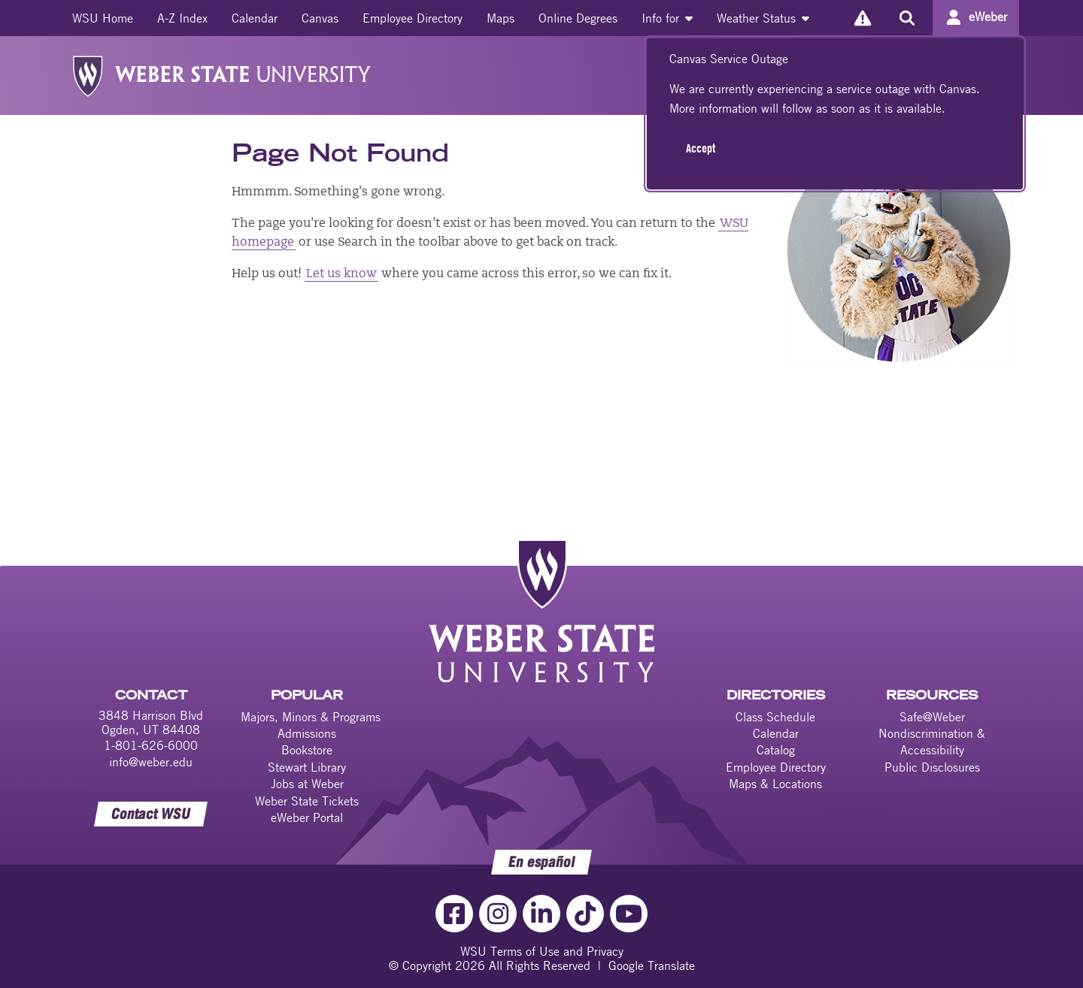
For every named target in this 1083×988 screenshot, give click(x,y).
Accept (700, 148)
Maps (500, 18)
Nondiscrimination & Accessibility (931, 741)
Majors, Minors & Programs (311, 716)
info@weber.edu (151, 761)
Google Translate (651, 965)
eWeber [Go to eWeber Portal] (988, 16)
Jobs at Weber (307, 783)
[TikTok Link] (585, 913)
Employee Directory (413, 18)
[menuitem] (102, 18)
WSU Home (102, 18)
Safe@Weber (932, 716)
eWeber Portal (307, 817)
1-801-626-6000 (151, 745)
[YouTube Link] (629, 913)
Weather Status (763, 18)
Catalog (776, 749)
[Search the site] (906, 18)
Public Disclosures (932, 767)
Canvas (320, 18)
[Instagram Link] (498, 913)
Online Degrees (577, 18)
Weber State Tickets (307, 800)
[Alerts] (862, 17)
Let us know (341, 274)
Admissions (307, 733)
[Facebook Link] (454, 913)
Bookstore (306, 749)
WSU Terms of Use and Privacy (541, 951)
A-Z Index (182, 18)
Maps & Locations (775, 783)
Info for (667, 18)
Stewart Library (307, 767)
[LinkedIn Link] (541, 913)
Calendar (255, 18)
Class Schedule (775, 716)
